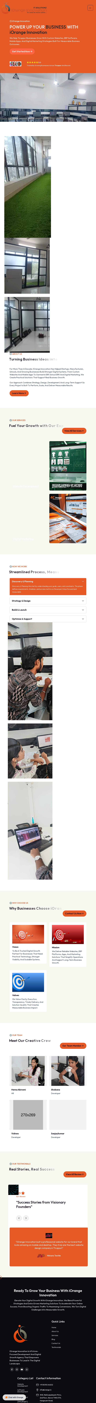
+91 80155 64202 (46, 1385)
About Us (55, 1331)
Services (55, 1335)
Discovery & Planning (22, 581)
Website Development (22, 1385)
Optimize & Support (22, 618)
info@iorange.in (45, 1390)
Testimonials (56, 1347)
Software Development (22, 1391)
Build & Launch (19, 609)
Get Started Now (22, 51)
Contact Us (56, 1343)
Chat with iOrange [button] (14, 1397)
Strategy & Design (21, 600)
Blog (53, 1339)
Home (54, 1327)
